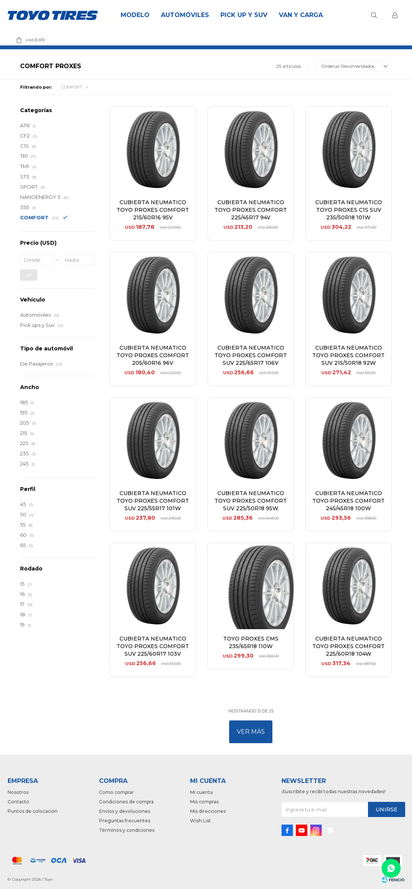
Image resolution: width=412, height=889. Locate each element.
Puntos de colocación (33, 811)
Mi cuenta (201, 792)
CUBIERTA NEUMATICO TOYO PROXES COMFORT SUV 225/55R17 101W (152, 501)
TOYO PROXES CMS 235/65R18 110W (250, 642)
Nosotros (18, 792)
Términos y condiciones (126, 830)
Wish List (200, 820)
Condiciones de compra (126, 802)
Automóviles (185, 15)
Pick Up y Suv (243, 15)
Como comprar (116, 792)
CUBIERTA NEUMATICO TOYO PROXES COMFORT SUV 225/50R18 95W (250, 501)
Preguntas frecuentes (124, 820)
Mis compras (204, 802)
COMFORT (71, 87)
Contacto (18, 802)
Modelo (135, 15)
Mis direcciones (208, 811)
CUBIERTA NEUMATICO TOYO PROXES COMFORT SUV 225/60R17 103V (152, 646)
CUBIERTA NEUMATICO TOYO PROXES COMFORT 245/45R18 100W (348, 501)
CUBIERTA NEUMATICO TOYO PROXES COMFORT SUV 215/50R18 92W (348, 355)
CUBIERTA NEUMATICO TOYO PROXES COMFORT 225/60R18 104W (348, 646)
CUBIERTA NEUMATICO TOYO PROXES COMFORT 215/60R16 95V (152, 210)
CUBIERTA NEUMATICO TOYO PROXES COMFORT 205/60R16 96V (152, 355)
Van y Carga (301, 15)
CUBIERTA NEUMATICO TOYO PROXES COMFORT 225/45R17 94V (250, 210)
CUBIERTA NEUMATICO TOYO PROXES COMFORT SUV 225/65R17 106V (250, 355)
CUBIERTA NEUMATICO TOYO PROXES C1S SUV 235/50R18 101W (348, 210)
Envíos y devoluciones (124, 811)
